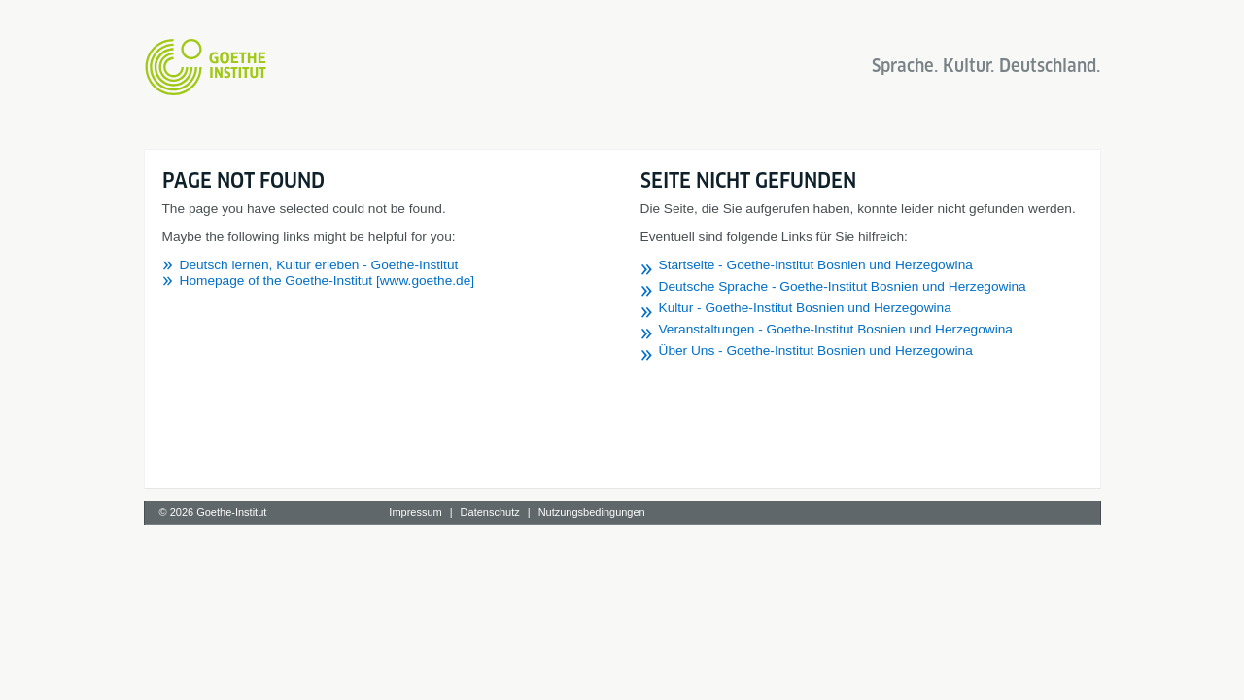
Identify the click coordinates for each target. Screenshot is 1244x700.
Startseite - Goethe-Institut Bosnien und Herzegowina (816, 265)
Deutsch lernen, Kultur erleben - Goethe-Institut (319, 265)
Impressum (415, 512)
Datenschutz (490, 512)
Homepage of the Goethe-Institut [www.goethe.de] (327, 280)
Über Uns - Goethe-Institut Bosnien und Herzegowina (816, 350)
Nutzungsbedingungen (591, 512)
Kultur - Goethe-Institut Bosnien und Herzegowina (805, 307)
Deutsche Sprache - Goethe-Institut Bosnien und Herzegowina (842, 286)
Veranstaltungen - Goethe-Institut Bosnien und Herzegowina (836, 329)
